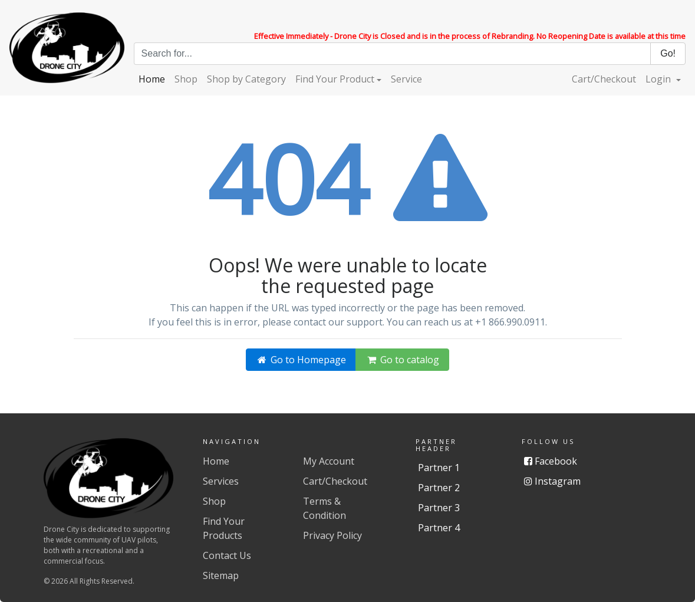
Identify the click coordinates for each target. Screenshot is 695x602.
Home (152, 79)
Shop (185, 79)
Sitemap (221, 575)
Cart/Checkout (604, 79)
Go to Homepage (301, 359)
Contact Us (227, 555)
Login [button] (659, 79)
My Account (328, 461)
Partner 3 (439, 507)
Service (406, 79)
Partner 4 (439, 527)
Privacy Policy (332, 535)
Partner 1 (439, 467)
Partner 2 (439, 487)
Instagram (552, 481)
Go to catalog (402, 359)
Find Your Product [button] (334, 79)
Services (221, 481)
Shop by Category (246, 79)
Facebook (550, 461)
